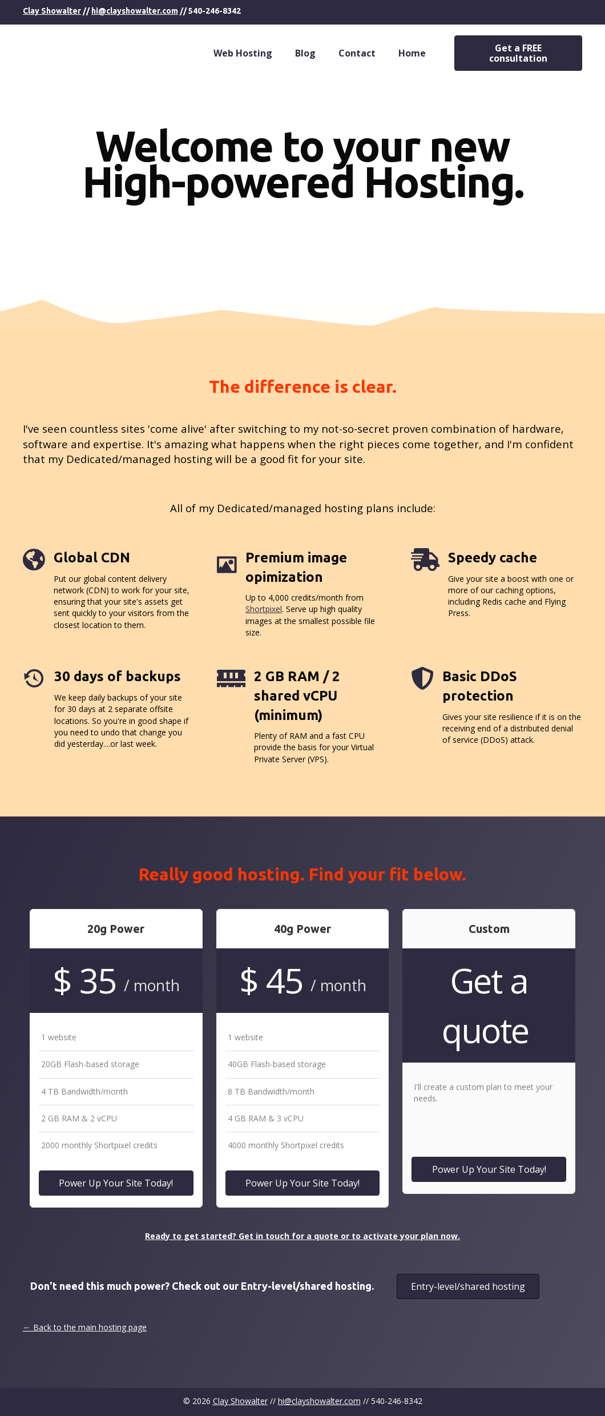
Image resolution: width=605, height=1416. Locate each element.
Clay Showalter (52, 10)
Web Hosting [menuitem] (242, 53)
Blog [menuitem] (305, 53)
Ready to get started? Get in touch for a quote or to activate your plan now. (302, 1235)
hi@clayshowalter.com (134, 10)
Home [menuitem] (412, 53)
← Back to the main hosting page (85, 1327)
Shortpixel (263, 609)
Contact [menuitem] (357, 53)
